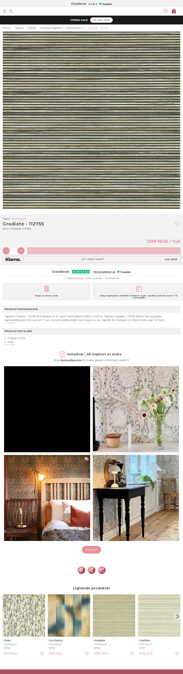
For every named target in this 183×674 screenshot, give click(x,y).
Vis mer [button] (91, 549)
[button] (42, 404)
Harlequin (19, 218)
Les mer (170, 259)
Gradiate (99, 640)
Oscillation (56, 640)
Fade (7, 640)
